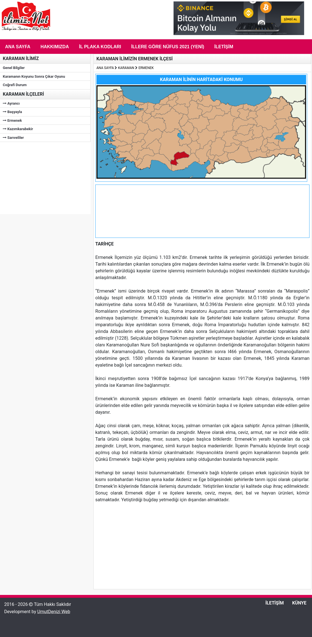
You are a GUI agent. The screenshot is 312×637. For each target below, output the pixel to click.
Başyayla (12, 112)
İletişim (223, 46)
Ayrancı (11, 103)
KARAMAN (126, 68)
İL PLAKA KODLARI (100, 46)
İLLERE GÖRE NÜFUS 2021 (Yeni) (167, 46)
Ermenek (12, 120)
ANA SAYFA (105, 68)
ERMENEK (146, 68)
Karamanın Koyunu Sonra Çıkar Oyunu (34, 76)
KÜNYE (299, 603)
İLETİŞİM (274, 603)
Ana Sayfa (17, 46)
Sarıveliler (13, 137)
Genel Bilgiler (14, 68)
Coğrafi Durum (15, 85)
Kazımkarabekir (18, 129)
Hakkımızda (54, 46)
